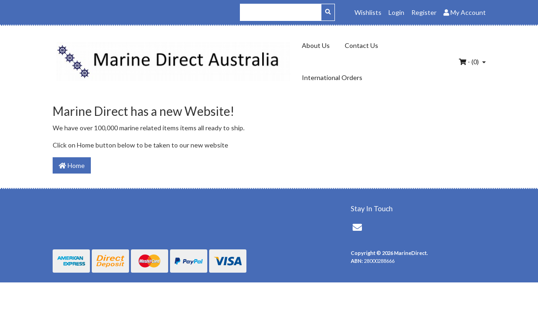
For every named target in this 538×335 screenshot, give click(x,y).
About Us (316, 45)
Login (396, 12)
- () (469, 62)
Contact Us (361, 45)
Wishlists (367, 12)
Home (72, 165)
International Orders (332, 77)
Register (423, 12)
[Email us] (357, 227)
